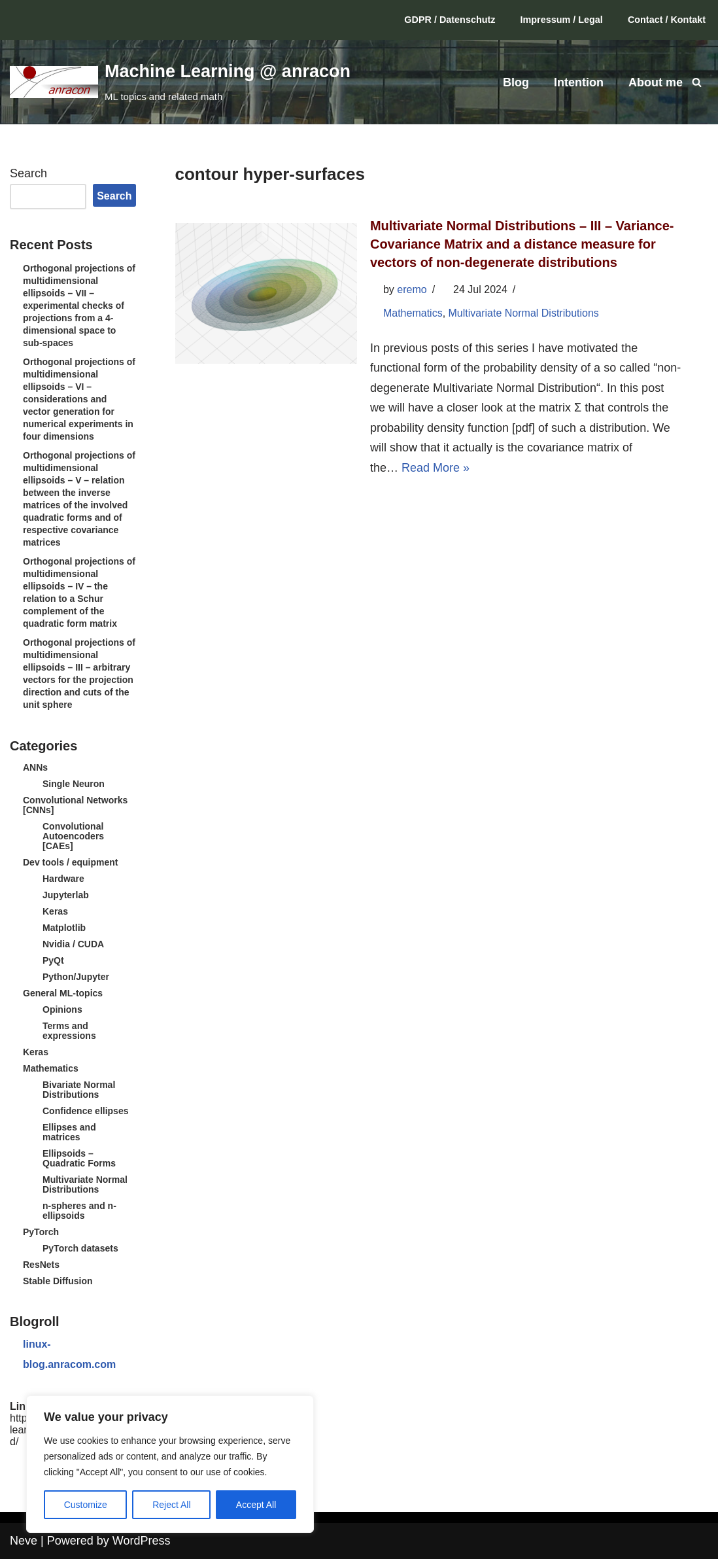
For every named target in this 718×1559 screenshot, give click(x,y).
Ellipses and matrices (69, 1132)
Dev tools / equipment (70, 862)
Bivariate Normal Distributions (79, 1089)
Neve (23, 1540)
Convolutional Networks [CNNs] (75, 805)
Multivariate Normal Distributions (85, 1184)
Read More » (436, 467)
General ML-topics (63, 993)
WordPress (141, 1540)
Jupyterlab (66, 895)
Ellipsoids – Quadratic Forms (79, 1158)
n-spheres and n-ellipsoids (79, 1210)
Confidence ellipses (85, 1111)
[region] (170, 1464)
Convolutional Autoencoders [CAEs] (73, 836)
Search (28, 173)
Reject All (171, 1504)
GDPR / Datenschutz (449, 19)
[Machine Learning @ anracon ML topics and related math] (180, 82)
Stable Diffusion (58, 1281)
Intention (579, 82)
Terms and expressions (69, 1031)
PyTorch (41, 1232)
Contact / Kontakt (667, 19)
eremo (411, 289)
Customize (85, 1504)
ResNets (41, 1264)
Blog (516, 82)
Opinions (62, 1009)
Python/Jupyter (76, 977)
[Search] (697, 82)
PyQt (53, 960)
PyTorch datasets (80, 1248)
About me (655, 82)
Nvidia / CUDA (73, 944)
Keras (55, 911)
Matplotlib (64, 927)
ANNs (35, 767)
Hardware (63, 878)
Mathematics (50, 1068)
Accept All (256, 1504)
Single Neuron (74, 784)
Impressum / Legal (562, 19)
